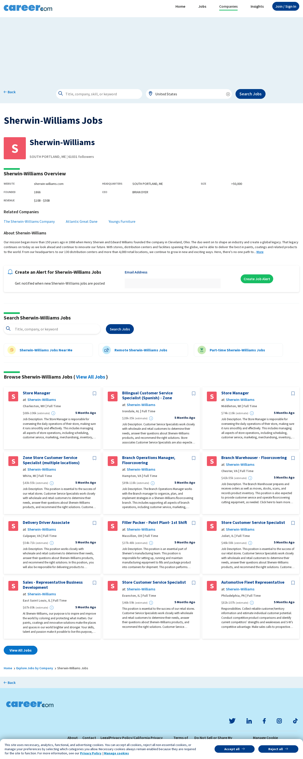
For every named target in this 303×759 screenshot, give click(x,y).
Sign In (285, 6)
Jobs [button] (202, 6)
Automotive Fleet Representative (252, 582)
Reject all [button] (275, 749)
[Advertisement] (151, 49)
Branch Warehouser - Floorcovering (254, 457)
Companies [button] (228, 6)
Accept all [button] (231, 749)
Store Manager (36, 393)
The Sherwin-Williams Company (29, 221)
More (259, 252)
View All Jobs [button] (21, 650)
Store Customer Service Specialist (253, 522)
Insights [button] (257, 6)
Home (180, 6)
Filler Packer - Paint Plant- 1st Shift (154, 522)
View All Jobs (90, 376)
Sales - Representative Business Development (53, 585)
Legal (105, 737)
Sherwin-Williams (41, 399)
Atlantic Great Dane (82, 221)
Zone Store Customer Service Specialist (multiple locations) (51, 460)
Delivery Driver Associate (46, 522)
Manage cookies (116, 753)
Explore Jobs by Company (34, 668)
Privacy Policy (90, 753)
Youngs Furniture (122, 221)
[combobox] (189, 94)
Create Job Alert (257, 278)
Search (120, 329)
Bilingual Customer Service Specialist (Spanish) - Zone (147, 395)
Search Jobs (250, 94)
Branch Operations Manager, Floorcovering (148, 460)
